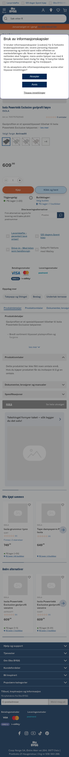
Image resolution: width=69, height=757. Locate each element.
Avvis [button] (34, 84)
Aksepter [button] (34, 76)
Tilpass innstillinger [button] (34, 92)
